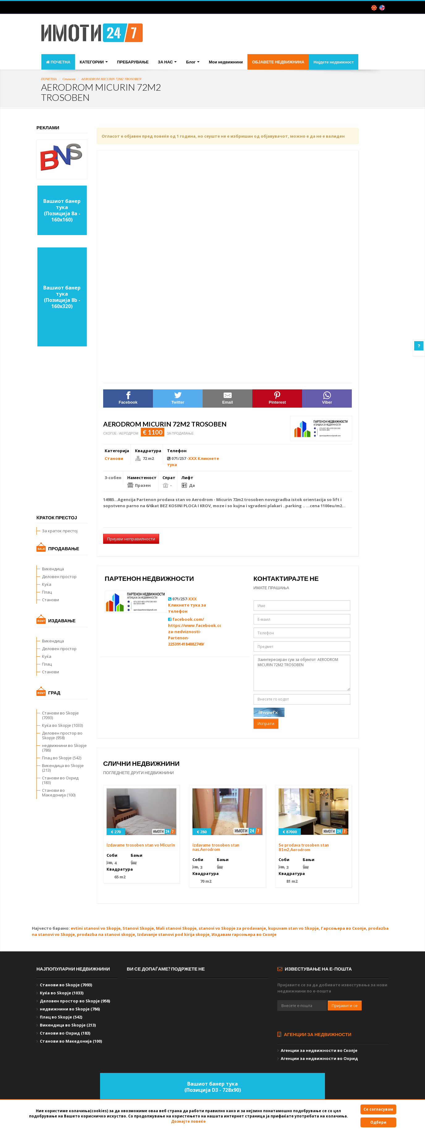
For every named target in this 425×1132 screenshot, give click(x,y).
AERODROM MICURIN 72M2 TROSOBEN (111, 79)
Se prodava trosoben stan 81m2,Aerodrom (304, 847)
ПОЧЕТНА (58, 61)
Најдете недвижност (333, 61)
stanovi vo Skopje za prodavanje (232, 928)
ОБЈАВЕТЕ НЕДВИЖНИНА (278, 61)
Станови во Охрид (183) (60, 780)
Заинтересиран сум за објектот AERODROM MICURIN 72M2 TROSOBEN (302, 673)
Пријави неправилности (131, 539)
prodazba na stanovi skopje (106, 934)
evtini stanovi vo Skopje (95, 928)
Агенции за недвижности (314, 1034)
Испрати (266, 723)
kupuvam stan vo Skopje (293, 928)
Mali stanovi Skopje (176, 928)
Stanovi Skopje (138, 928)
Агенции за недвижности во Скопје (319, 1050)
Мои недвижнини (226, 61)
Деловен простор (59, 576)
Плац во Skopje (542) (61, 758)
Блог (193, 61)
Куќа (46, 584)
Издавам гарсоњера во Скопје (244, 934)
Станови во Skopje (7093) (60, 715)
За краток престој (60, 531)
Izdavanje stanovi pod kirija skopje (173, 934)
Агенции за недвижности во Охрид (319, 1058)
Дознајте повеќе (188, 1121)
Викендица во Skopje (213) (63, 768)
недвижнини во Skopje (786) (64, 748)
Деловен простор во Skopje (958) (62, 735)
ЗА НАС (167, 61)
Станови (68, 79)
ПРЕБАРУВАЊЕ (133, 61)
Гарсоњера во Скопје (343, 928)
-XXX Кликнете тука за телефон (187, 605)
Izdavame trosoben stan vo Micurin (141, 845)
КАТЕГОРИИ (94, 61)
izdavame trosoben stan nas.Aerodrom (215, 847)
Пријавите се (345, 1005)
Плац (47, 592)
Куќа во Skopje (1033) (62, 725)
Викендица (53, 569)
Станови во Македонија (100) (58, 792)
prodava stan (171, 499)
